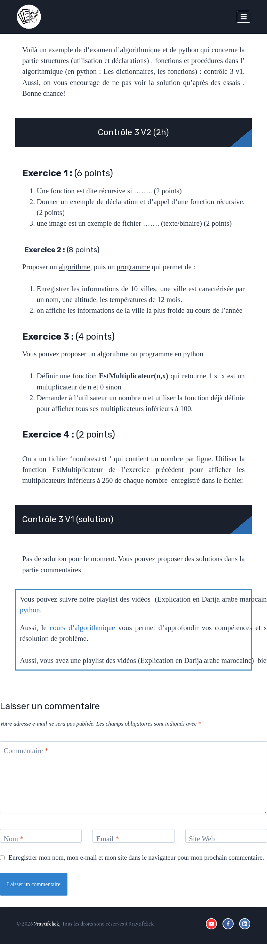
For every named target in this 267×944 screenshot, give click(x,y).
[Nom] (41, 836)
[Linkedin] (244, 923)
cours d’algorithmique (82, 628)
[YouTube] (211, 923)
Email (107, 839)
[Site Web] (226, 836)
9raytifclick (46, 923)
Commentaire (25, 750)
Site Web (202, 839)
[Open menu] (243, 16)
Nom (13, 839)
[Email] (133, 836)
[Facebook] (228, 923)
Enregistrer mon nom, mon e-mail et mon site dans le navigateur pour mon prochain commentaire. (136, 857)
